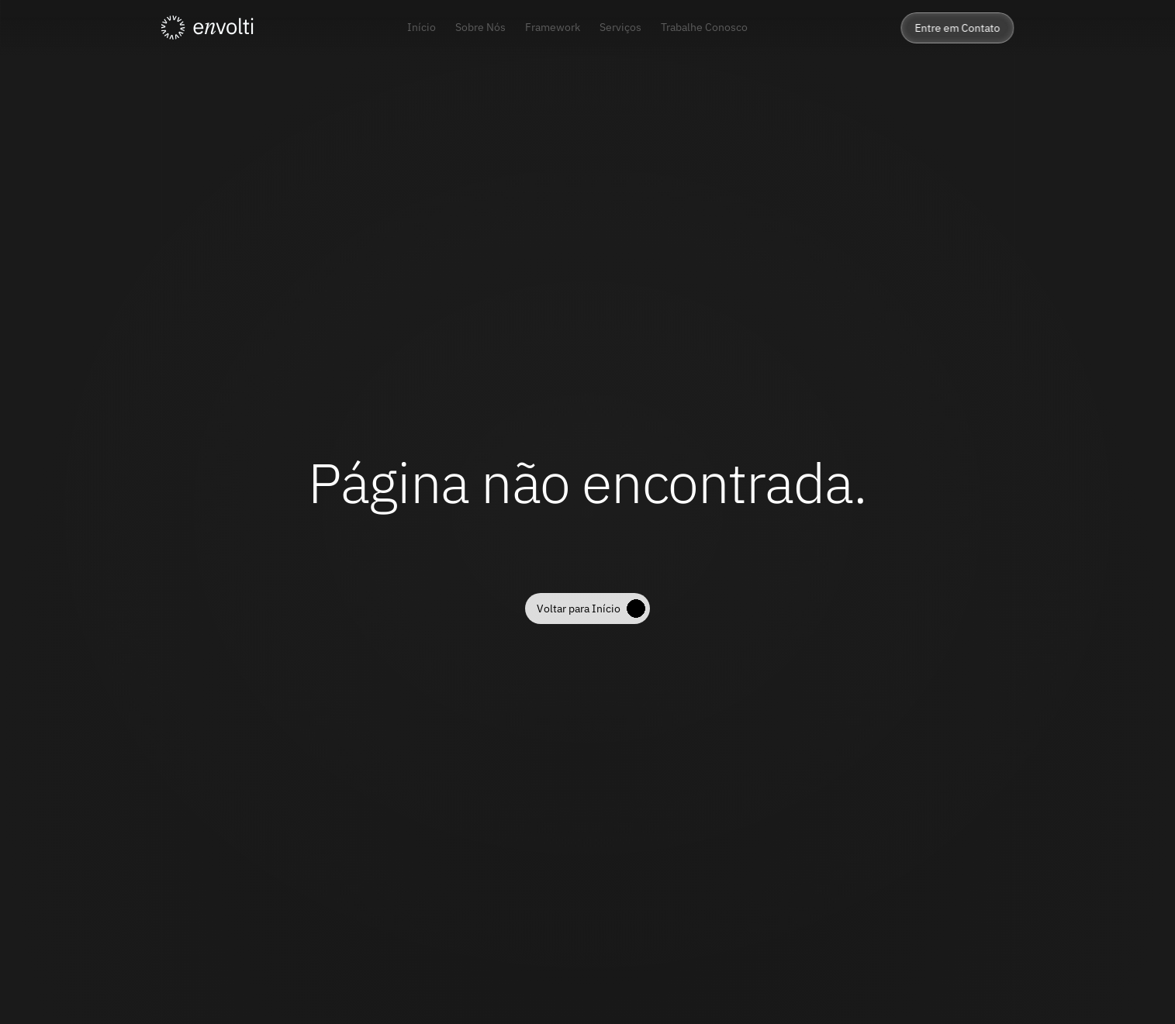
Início (421, 27)
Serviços (620, 27)
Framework (552, 27)
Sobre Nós (480, 27)
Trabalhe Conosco (704, 27)
